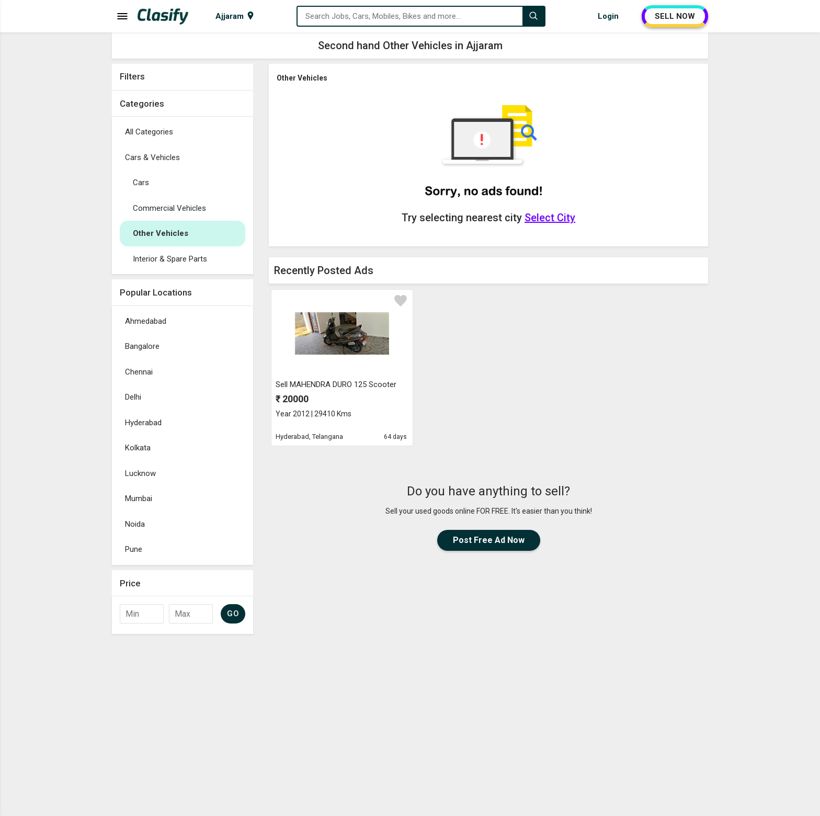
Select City (550, 217)
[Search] (533, 16)
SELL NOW (675, 16)
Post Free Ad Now (489, 540)
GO (233, 613)
